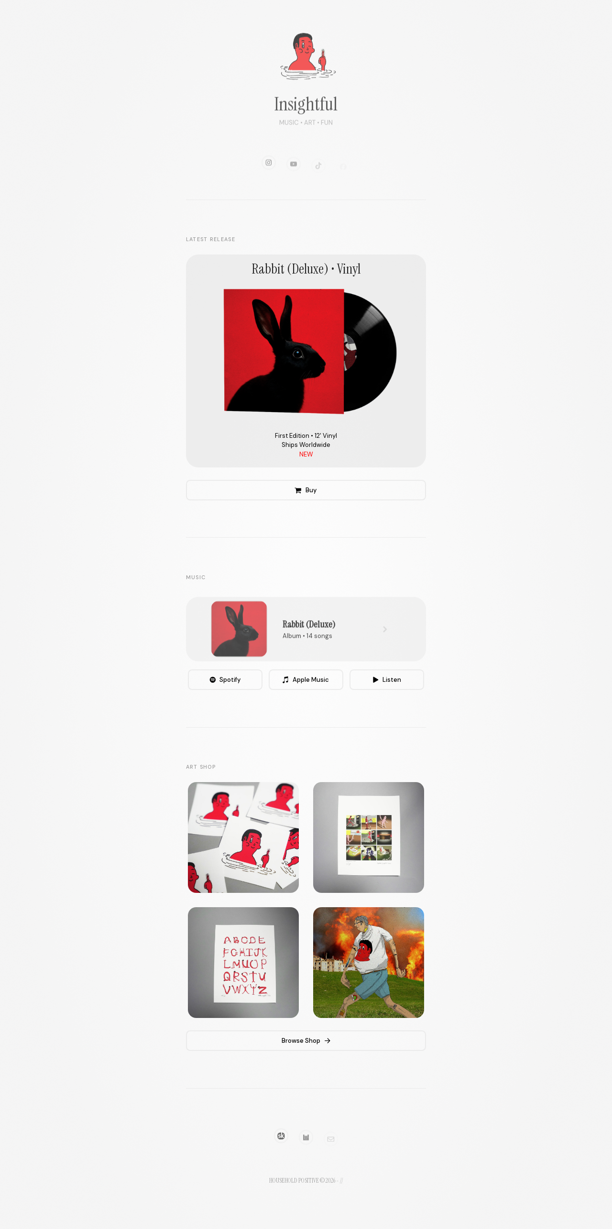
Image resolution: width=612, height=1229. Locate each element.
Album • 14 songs (307, 643)
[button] (269, 172)
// (341, 1180)
